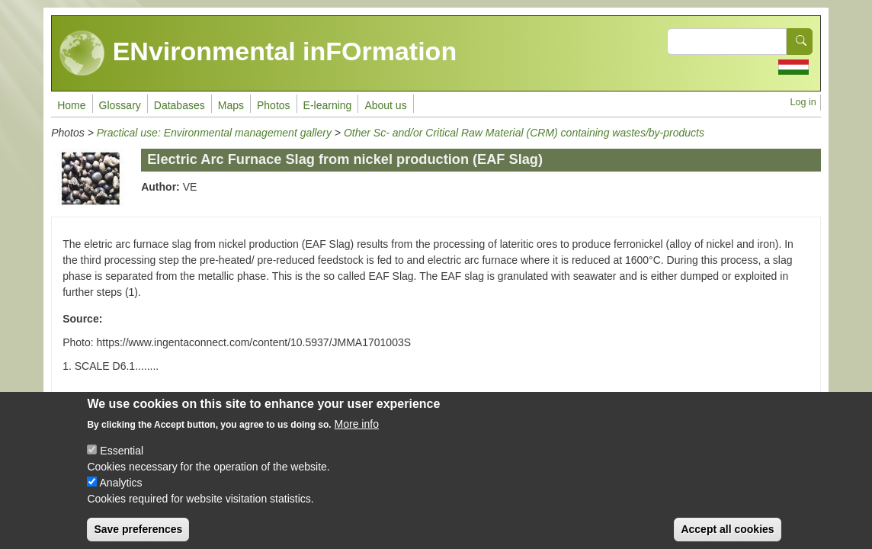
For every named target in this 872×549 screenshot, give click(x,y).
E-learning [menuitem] (327, 105)
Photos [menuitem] (273, 105)
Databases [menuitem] (179, 105)
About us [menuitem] (385, 105)
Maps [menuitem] (231, 105)
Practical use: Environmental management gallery (214, 133)
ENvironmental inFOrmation (258, 53)
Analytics (121, 494)
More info (357, 435)
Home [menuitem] (71, 105)
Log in (803, 102)
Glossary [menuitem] (120, 105)
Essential (121, 462)
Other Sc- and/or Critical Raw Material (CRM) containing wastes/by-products (524, 133)
